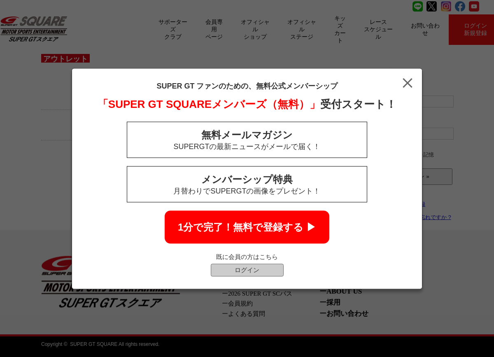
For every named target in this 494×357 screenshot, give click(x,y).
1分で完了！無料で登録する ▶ (247, 226)
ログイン (247, 269)
